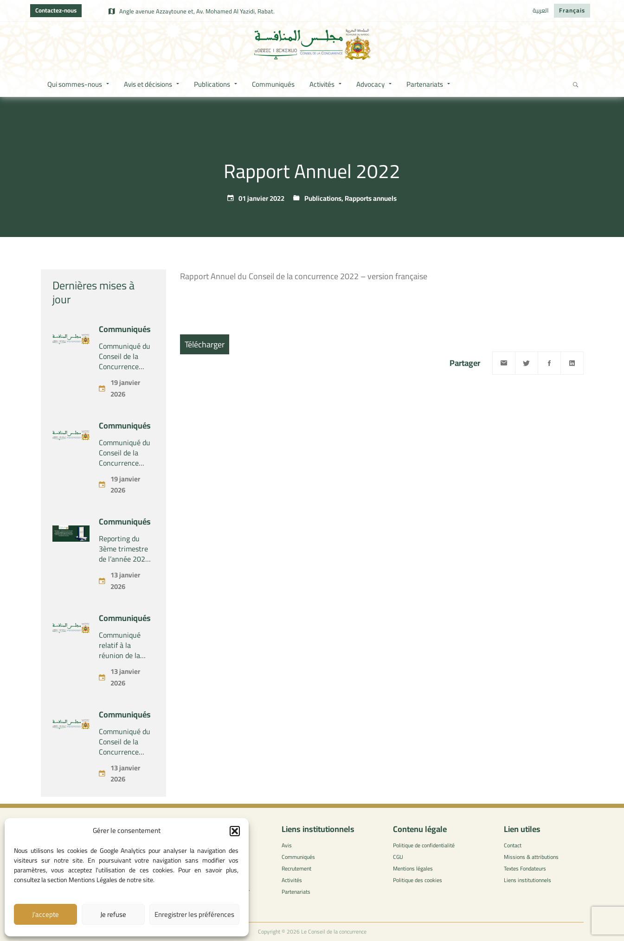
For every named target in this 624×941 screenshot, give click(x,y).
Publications (322, 198)
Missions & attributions (531, 856)
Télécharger (205, 344)
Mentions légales (413, 868)
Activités (292, 880)
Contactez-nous (56, 10)
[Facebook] (549, 363)
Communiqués (125, 329)
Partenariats (296, 891)
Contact (512, 845)
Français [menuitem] (572, 10)
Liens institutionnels (527, 880)
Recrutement (296, 868)
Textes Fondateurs (525, 868)
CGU (398, 856)
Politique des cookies (417, 880)
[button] (234, 831)
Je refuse (113, 914)
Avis (287, 845)
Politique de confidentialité (424, 845)
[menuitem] (541, 11)
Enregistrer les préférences (194, 914)
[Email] (503, 363)
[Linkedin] (572, 363)
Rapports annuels (371, 198)
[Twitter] (526, 363)
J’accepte (45, 914)
